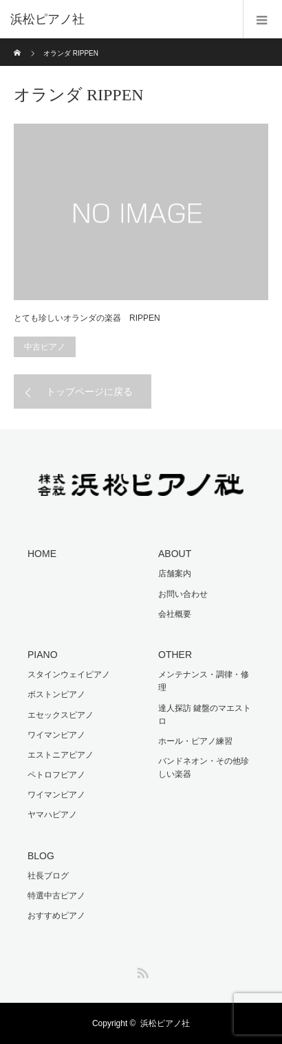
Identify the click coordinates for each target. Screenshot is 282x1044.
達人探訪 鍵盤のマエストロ (204, 714)
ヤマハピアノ (52, 814)
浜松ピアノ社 (165, 1023)
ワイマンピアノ (56, 735)
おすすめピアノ (56, 915)
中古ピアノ (44, 347)
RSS (141, 970)
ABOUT (174, 553)
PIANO (43, 654)
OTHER (175, 654)
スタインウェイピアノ (69, 674)
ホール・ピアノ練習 (195, 741)
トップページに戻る (89, 391)
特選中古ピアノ (56, 895)
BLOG (41, 855)
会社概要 (174, 614)
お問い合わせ (183, 594)
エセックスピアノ (61, 715)
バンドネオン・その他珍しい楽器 (203, 767)
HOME (42, 553)
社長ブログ (48, 876)
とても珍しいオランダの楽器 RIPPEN (87, 318)
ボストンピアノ (56, 694)
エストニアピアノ (61, 755)
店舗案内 (174, 573)
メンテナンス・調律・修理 (203, 681)
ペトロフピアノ (56, 775)
